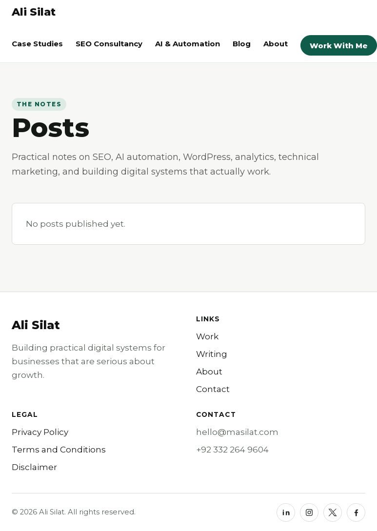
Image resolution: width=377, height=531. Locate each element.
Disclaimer (34, 467)
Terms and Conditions (59, 449)
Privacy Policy (40, 432)
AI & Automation (187, 43)
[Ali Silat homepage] (34, 12)
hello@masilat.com (237, 432)
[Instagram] (309, 512)
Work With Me (339, 45)
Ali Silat (36, 325)
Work (207, 336)
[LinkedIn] (286, 512)
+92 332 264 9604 (232, 449)
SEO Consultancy (109, 43)
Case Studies (37, 43)
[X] (332, 512)
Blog (242, 43)
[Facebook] (356, 512)
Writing (211, 354)
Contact (213, 389)
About (275, 43)
